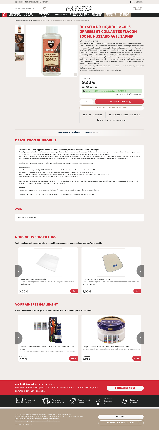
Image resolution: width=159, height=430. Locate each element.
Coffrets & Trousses (124, 15)
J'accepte (121, 417)
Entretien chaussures (28, 15)
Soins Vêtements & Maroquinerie (92, 15)
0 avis (95, 41)
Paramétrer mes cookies (121, 422)
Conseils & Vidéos (137, 15)
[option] (19, 29)
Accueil (18, 15)
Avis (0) (93, 133)
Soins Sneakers (42, 15)
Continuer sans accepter (23, 424)
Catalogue (18, 20)
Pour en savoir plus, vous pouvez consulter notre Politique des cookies (37, 421)
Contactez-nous (125, 388)
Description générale (69, 133)
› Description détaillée (113, 70)
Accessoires (74, 15)
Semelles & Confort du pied (57, 15)
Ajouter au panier (118, 102)
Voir (73, 359)
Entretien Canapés (110, 15)
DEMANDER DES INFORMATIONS (112, 108)
